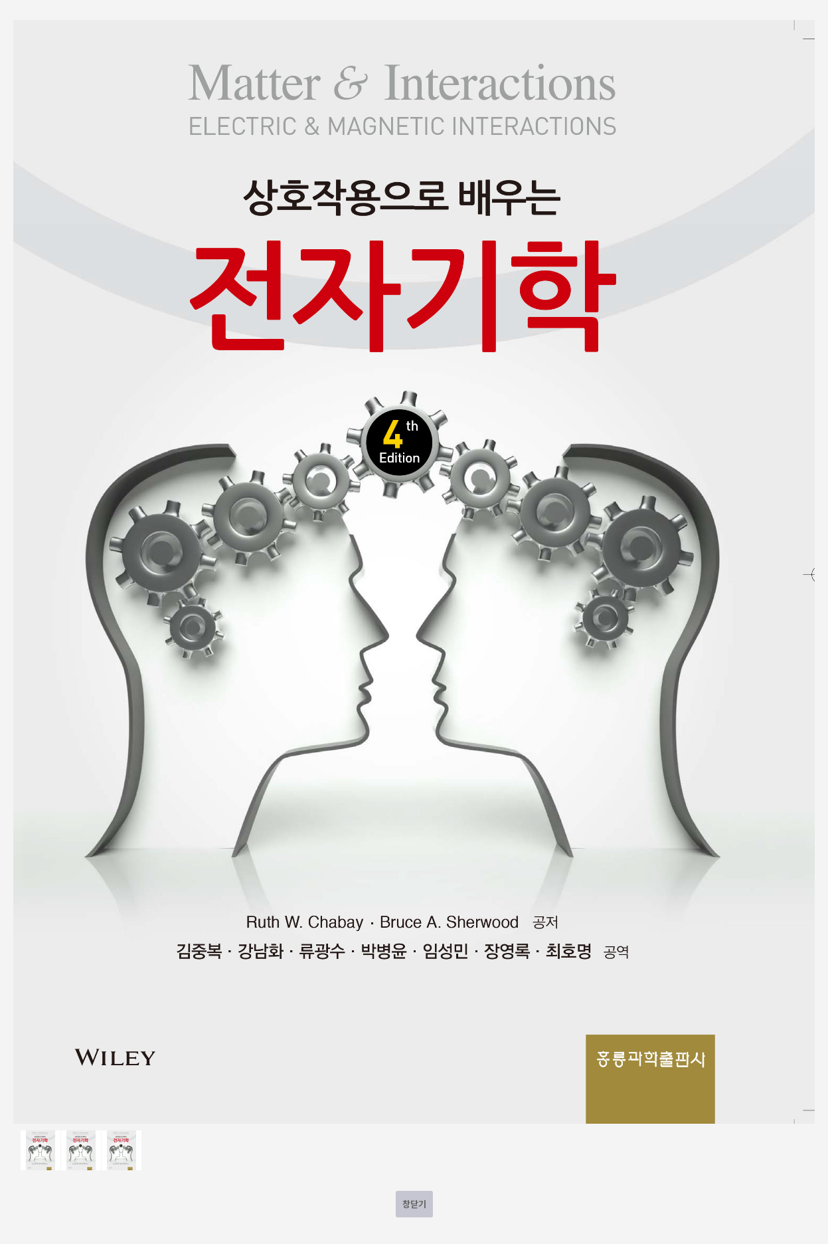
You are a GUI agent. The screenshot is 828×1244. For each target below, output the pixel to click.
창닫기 (414, 1203)
